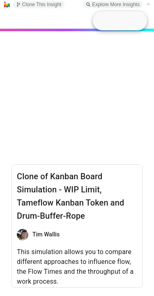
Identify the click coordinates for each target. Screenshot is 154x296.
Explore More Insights (113, 4)
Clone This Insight (39, 4)
